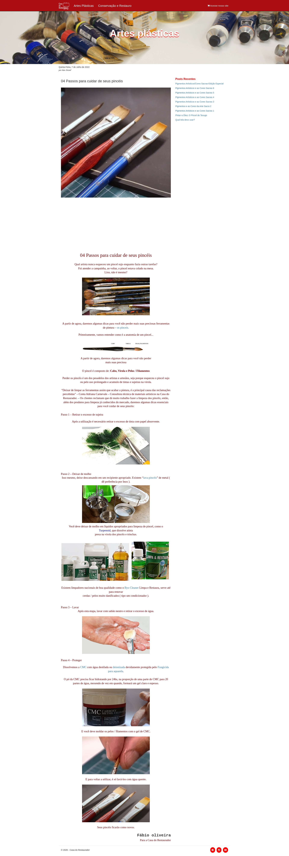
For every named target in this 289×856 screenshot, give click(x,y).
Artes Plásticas (84, 5)
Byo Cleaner (131, 587)
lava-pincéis (150, 477)
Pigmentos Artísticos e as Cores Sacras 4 (194, 97)
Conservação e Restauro (114, 5)
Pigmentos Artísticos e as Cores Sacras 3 (194, 102)
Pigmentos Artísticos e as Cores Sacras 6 (194, 88)
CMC (83, 667)
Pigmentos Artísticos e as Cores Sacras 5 (194, 92)
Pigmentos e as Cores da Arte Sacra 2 (193, 106)
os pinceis (122, 327)
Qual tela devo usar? (185, 120)
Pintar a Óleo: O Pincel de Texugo (191, 115)
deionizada (119, 667)
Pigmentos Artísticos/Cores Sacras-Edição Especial (199, 83)
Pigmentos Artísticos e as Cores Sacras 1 (194, 111)
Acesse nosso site (218, 5)
